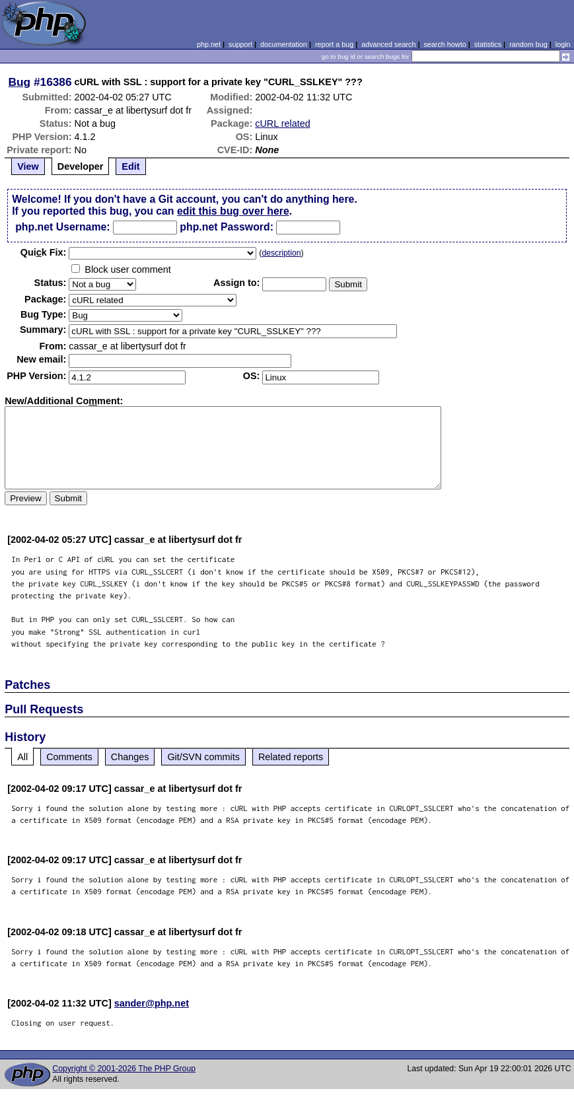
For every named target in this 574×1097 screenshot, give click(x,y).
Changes (130, 757)
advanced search (388, 44)
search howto (444, 44)
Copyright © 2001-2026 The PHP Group (124, 1068)
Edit (130, 166)
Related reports (290, 757)
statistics (487, 44)
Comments (69, 757)
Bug (20, 81)
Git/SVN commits (203, 757)
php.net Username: (62, 226)
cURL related (282, 123)
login (563, 44)
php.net (209, 44)
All (22, 757)
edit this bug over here (233, 211)
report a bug (334, 44)
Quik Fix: (43, 252)
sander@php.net (151, 1003)
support (240, 44)
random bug (528, 44)
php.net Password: (226, 226)
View (28, 166)
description (281, 253)
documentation (283, 44)
